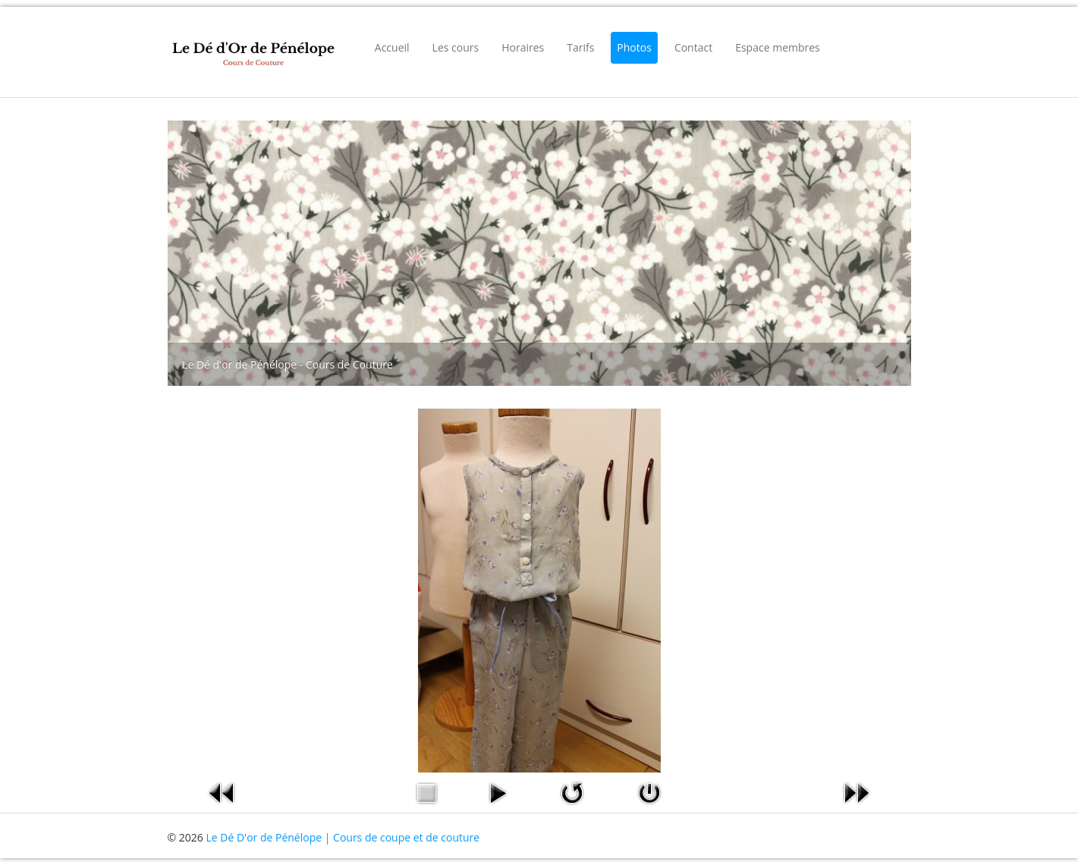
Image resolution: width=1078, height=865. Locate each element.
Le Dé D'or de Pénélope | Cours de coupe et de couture (342, 837)
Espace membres (777, 47)
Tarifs (580, 47)
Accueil (392, 47)
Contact (693, 47)
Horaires (522, 47)
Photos (634, 47)
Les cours (455, 47)
